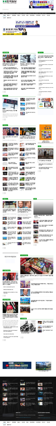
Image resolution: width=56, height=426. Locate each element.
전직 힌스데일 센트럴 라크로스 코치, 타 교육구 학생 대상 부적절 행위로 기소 (24, 211)
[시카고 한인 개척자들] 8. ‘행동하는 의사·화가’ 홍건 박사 (28, 81)
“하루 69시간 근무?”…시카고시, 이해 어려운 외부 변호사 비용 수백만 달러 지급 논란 (10, 72)
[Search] (52, 9)
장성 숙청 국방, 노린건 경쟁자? (30, 163)
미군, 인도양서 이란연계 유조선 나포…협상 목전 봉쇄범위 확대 (28, 68)
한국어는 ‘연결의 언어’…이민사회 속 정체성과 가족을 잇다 (12, 238)
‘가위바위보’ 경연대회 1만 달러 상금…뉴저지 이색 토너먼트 (13, 144)
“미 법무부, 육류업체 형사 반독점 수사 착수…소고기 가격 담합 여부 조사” (13, 179)
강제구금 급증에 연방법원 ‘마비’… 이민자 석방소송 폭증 (30, 153)
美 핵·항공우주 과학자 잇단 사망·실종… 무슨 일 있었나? (10, 64)
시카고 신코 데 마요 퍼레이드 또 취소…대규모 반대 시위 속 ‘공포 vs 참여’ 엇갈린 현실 (12, 233)
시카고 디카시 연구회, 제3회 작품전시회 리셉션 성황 (42, 309)
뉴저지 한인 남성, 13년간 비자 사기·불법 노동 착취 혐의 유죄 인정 (30, 188)
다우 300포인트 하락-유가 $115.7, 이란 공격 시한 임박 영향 (46, 168)
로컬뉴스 (5, 198)
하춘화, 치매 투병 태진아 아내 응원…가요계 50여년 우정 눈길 (46, 235)
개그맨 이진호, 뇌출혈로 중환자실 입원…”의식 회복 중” (46, 240)
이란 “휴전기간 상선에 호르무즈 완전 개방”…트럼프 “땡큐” (28, 84)
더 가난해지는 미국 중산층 (30, 158)
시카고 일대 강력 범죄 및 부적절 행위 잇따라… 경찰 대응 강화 (45, 56)
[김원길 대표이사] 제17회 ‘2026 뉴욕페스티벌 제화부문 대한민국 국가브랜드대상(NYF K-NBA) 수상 (10, 316)
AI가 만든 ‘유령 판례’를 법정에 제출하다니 (28, 89)
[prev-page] (3, 91)
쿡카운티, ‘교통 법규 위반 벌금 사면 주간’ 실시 (12, 228)
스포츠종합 (23, 318)
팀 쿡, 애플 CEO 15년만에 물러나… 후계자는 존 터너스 (13, 168)
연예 (35, 198)
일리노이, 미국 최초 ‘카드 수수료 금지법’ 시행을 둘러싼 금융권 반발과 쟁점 (27, 232)
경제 (39, 146)
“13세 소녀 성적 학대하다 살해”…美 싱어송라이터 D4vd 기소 (10, 68)
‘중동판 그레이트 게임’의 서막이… (10, 81)
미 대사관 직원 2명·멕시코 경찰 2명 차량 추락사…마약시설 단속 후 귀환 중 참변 (13, 189)
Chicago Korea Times (37, 217)
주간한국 (5, 95)
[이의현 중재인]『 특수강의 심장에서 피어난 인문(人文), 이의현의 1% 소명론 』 (10, 283)
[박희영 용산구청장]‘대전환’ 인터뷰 (8, 289)
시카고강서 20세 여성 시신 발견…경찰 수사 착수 (14, 244)
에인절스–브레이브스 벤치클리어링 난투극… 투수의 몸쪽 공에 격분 (48, 322)
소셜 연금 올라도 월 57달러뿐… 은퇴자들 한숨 (45, 91)
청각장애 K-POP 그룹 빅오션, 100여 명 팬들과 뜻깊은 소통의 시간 (46, 231)
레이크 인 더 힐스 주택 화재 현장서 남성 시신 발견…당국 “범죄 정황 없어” (27, 222)
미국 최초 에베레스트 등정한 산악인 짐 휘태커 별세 (27, 332)
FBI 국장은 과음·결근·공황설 (13, 158)
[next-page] (5, 91)
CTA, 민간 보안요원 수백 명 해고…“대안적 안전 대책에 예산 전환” (12, 218)
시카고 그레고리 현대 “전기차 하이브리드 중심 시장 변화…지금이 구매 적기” (27, 239)
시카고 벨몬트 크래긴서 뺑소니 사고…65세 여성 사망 (27, 243)
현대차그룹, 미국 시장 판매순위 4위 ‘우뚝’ (45, 164)
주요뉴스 (5, 125)
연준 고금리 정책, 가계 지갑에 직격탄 (44, 80)
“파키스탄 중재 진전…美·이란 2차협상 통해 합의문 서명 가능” (10, 89)
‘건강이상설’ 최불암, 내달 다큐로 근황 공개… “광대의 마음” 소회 (46, 221)
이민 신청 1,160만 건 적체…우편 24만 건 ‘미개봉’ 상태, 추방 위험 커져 (13, 183)
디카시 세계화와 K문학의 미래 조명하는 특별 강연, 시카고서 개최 (42, 292)
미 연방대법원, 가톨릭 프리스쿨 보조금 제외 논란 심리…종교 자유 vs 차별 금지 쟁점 (10, 76)
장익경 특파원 (6, 299)
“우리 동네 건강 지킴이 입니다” (30, 113)
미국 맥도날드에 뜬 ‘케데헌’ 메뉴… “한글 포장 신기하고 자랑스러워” (42, 284)
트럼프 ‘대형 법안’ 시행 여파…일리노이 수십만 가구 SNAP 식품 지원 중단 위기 (12, 223)
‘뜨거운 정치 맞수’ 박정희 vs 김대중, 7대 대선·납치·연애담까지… (30, 99)
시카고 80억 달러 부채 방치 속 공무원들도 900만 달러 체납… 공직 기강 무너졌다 (10, 84)
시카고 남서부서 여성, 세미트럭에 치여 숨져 (45, 68)
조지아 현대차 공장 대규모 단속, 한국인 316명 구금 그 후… (31, 104)
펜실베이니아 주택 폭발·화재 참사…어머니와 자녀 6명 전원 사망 (30, 183)
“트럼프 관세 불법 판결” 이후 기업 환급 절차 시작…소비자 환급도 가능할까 (28, 72)
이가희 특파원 (6, 270)
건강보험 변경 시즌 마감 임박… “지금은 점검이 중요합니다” (41, 301)
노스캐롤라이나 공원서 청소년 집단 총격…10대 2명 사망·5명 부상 (27, 137)
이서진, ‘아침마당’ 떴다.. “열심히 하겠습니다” (43, 216)
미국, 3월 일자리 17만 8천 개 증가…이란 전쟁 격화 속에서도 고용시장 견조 (48, 403)
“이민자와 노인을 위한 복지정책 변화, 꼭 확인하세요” (30, 108)
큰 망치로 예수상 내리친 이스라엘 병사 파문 (28, 76)
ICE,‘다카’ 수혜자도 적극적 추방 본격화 (30, 168)
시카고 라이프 (24, 255)
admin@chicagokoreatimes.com (25, 417)
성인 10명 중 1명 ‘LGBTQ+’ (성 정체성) (12, 163)
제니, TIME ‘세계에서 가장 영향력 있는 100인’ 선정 (46, 226)
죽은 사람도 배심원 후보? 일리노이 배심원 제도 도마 (27, 228)
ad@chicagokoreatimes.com (45, 417)
